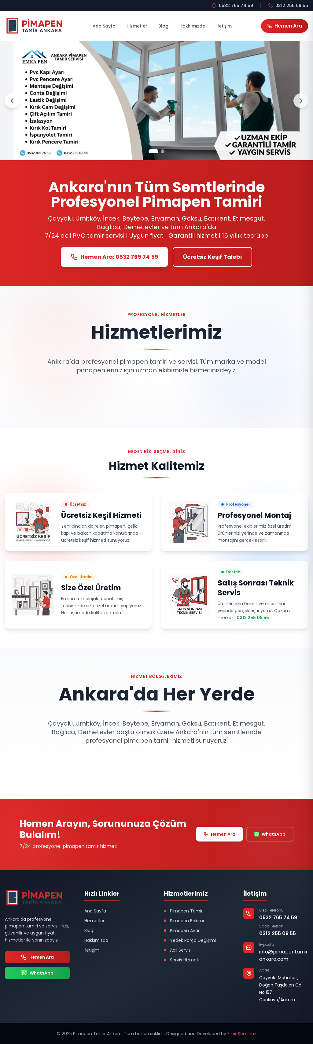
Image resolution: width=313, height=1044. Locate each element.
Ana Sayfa (104, 26)
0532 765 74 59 (278, 917)
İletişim (224, 26)
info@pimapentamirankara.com (283, 955)
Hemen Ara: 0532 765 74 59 (114, 257)
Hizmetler (137, 26)
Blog (163, 26)
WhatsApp (269, 834)
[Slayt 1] (153, 151)
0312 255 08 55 (253, 618)
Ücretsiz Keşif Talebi (212, 257)
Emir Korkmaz (241, 1034)
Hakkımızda (192, 26)
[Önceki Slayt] (12, 100)
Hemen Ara (219, 834)
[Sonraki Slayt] (300, 100)
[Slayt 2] (162, 151)
